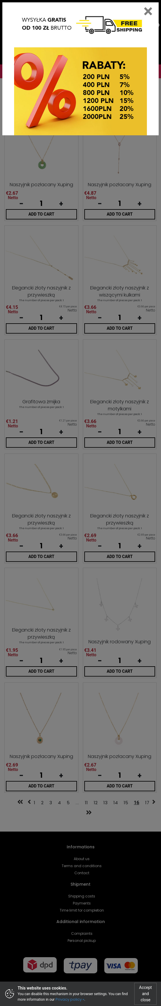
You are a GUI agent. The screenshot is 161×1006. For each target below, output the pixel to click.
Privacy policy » (70, 999)
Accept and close (145, 993)
